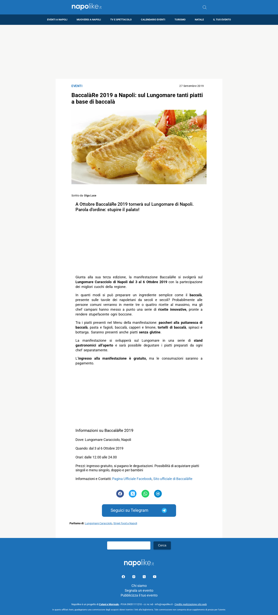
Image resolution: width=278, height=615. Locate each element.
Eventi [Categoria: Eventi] (76, 86)
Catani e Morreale (109, 604)
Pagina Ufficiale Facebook (132, 479)
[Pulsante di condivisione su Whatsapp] (145, 494)
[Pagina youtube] (154, 577)
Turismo (180, 19)
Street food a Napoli (125, 523)
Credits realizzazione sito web (191, 604)
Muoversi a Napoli (89, 19)
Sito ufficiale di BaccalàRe (173, 479)
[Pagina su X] (144, 577)
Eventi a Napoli (57, 19)
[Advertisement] (139, 52)
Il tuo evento (222, 19)
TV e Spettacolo (121, 19)
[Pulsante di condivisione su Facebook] (120, 494)
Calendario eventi (153, 19)
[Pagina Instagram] (134, 577)
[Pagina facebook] (124, 577)
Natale (199, 19)
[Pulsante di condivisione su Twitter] (132, 494)
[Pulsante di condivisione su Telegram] (158, 494)
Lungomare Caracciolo (98, 523)
